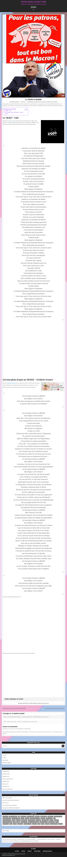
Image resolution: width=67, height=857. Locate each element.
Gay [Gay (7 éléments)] (54, 818)
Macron (39, 703)
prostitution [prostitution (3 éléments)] (5, 824)
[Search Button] (33, 9)
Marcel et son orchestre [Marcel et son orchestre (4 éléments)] (33, 822)
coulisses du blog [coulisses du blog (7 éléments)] (58, 816)
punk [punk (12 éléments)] (11, 824)
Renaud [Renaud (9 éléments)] (14, 824)
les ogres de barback (33, 703)
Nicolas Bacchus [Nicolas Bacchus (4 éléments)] (43, 822)
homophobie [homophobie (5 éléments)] (24, 820)
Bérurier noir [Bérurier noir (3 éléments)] (44, 816)
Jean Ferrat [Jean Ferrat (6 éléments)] (38, 820)
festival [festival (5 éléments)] (27, 818)
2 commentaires (31, 101)
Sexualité (5, 786)
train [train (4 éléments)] (39, 824)
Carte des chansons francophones (11, 800)
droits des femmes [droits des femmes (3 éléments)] (16, 818)
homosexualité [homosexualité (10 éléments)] (31, 820)
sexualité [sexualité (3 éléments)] (34, 824)
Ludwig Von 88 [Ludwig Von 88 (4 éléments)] (24, 822)
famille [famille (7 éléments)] (22, 818)
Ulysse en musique (7, 797)
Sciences (5, 784)
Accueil (4, 755)
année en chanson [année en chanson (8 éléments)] (13, 816)
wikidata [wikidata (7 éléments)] (60, 824)
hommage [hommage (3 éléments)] (18, 820)
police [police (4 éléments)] (57, 822)
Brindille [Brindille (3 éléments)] (37, 816)
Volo (13, 120)
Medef (42, 703)
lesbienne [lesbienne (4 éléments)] (56, 820)
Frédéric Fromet (11, 383)
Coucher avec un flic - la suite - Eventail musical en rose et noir (22, 721)
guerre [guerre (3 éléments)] (13, 820)
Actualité (38, 102)
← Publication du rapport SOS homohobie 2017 (14, 708)
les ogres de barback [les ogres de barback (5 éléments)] (7, 822)
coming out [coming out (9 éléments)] (50, 816)
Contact (4, 757)
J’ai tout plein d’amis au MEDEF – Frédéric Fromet (14, 113)
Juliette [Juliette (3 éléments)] (51, 820)
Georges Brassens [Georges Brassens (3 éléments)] (7, 820)
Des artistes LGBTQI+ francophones (11, 807)
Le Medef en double (33, 99)
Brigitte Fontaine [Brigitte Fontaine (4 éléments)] (30, 816)
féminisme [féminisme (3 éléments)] (43, 818)
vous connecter (12, 728)
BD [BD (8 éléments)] (18, 816)
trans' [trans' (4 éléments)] (42, 824)
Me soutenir (5, 760)
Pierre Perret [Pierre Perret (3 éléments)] (51, 822)
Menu (34, 7)
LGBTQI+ (5, 776)
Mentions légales (7, 762)
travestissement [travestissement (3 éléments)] (53, 824)
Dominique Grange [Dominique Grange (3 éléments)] (7, 818)
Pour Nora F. (6, 802)
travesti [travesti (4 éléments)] (47, 824)
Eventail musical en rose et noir (33, 1)
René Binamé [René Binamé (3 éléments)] (20, 824)
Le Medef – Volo (7, 110)
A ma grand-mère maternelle (10, 805)
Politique (48, 102)
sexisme (45, 703)
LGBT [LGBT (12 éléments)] (14, 822)
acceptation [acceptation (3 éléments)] (5, 816)
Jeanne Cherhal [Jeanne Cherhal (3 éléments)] (45, 820)
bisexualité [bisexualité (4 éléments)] (23, 816)
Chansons (5, 773)
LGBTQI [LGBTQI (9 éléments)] (18, 822)
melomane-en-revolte (15, 101)
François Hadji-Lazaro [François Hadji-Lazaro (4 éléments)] (35, 818)
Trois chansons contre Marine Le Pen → (55, 708)
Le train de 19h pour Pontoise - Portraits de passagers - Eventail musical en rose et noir (28, 716)
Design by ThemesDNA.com (8, 855)
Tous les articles (54, 102)
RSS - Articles (6, 830)
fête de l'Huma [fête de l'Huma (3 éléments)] (49, 818)
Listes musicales (43, 102)
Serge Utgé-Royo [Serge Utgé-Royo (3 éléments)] (27, 824)
